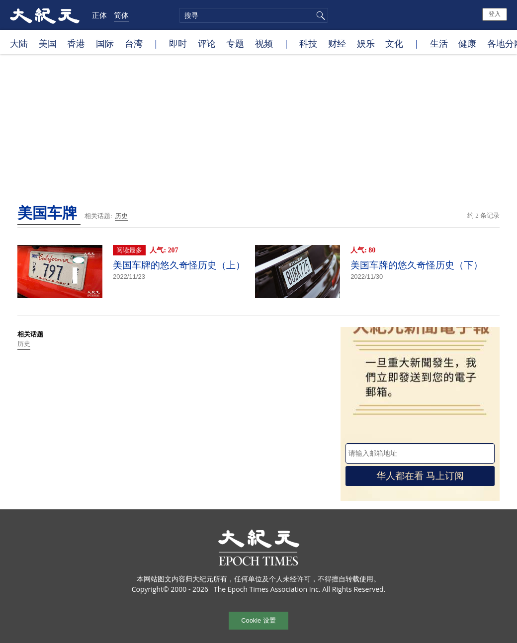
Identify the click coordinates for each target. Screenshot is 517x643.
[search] (253, 15)
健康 (467, 43)
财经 (337, 43)
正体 (99, 15)
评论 (207, 43)
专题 (235, 43)
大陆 (19, 43)
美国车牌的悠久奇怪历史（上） (179, 265)
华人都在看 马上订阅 (420, 476)
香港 (76, 43)
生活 (439, 43)
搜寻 (319, 15)
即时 (178, 43)
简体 (121, 15)
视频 (264, 43)
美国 (48, 43)
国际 (105, 43)
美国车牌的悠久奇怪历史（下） (416, 265)
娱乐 (366, 43)
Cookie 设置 (258, 620)
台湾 (134, 43)
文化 (394, 43)
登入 (495, 13)
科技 (308, 43)
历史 (121, 216)
